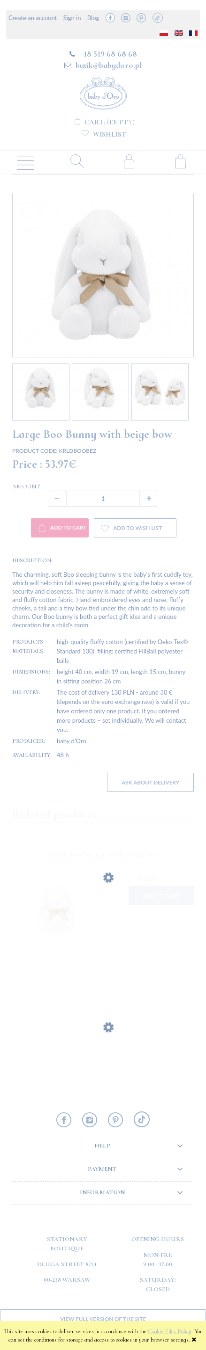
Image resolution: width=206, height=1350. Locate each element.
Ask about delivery (150, 782)
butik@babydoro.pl (109, 65)
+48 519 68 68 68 (108, 54)
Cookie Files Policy (169, 1331)
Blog (93, 18)
